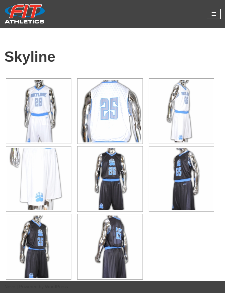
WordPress (56, 286)
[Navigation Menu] (214, 14)
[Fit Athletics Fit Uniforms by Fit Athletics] (24, 14)
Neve (9, 286)
